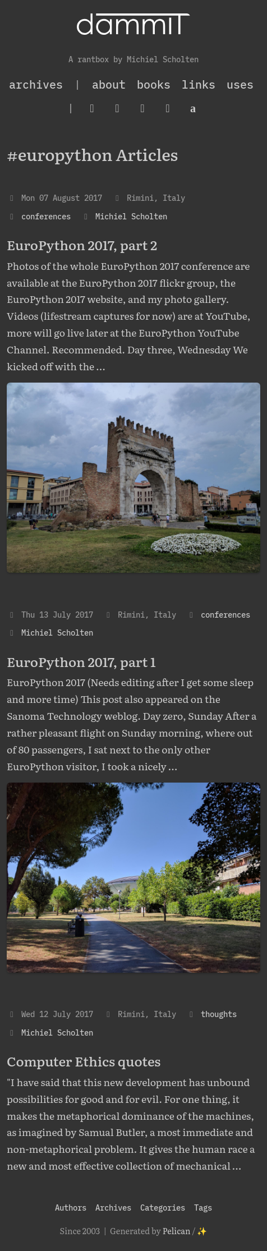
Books (154, 84)
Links (198, 84)
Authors (70, 1207)
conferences (46, 216)
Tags (203, 1207)
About (109, 84)
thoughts (219, 1014)
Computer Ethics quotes (83, 1060)
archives (36, 84)
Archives (113, 1207)
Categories (162, 1207)
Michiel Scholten (131, 216)
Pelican (177, 1230)
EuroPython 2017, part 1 (81, 661)
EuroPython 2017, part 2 (82, 244)
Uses (240, 84)
